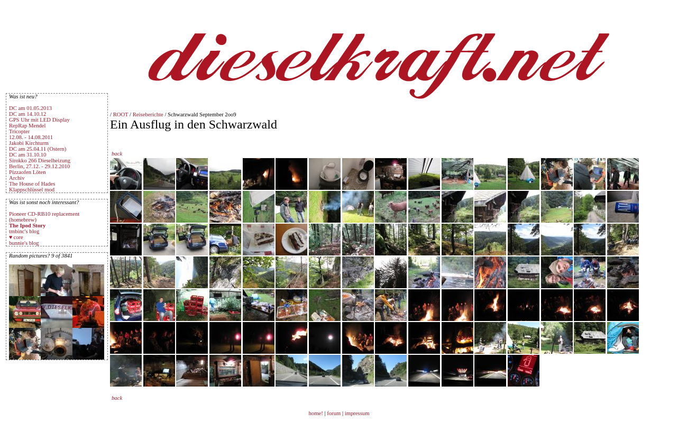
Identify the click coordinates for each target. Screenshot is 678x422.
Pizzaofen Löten (27, 172)
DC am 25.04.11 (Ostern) (37, 149)
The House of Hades (32, 184)
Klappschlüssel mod (31, 189)
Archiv (17, 178)
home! (317, 413)
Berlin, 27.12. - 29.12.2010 (39, 166)
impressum (357, 413)
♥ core (16, 237)
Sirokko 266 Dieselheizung (39, 160)
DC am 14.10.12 (27, 114)
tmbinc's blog (24, 231)
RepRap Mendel (27, 126)
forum (334, 413)
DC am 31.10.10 (27, 155)
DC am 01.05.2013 (30, 108)
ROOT (121, 114)
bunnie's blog (24, 243)
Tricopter (19, 131)
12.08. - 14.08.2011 (31, 137)
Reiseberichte (148, 114)
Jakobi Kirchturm (29, 143)
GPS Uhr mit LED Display (39, 120)
